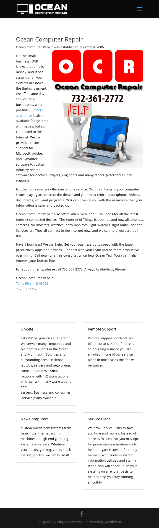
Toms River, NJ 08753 (32, 283)
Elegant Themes (69, 522)
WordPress (113, 522)
